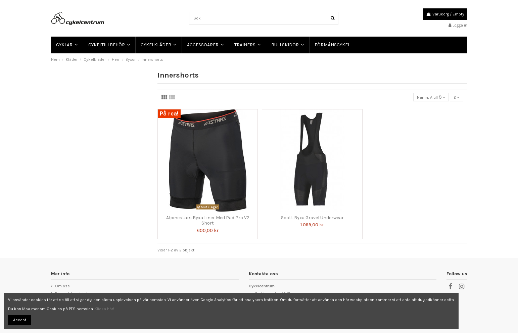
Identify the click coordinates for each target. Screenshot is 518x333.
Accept (19, 320)
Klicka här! (104, 308)
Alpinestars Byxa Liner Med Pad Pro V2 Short (207, 220)
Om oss (62, 286)
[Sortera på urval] (431, 97)
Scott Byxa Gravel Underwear (312, 218)
